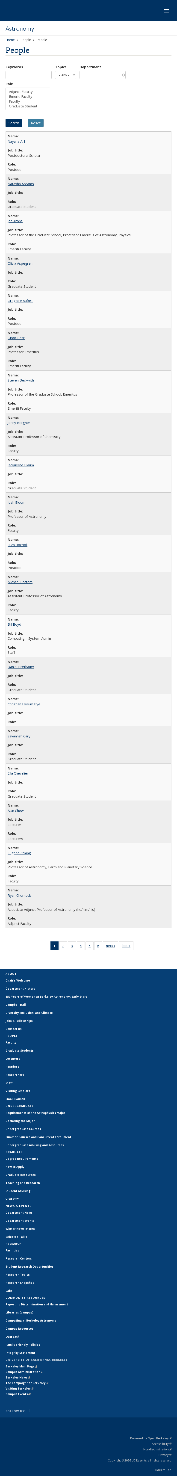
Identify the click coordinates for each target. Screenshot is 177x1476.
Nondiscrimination (157, 1449)
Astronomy (20, 28)
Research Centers (19, 1258)
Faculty (28, 101)
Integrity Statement (20, 1353)
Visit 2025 (12, 1199)
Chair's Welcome (18, 980)
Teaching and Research (23, 1183)
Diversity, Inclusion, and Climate (29, 1013)
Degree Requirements (22, 1159)
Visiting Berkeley (19, 1388)
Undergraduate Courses (23, 1129)
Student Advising (18, 1191)
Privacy (165, 1455)
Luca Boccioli (17, 544)
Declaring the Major (20, 1121)
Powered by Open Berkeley (150, 1438)
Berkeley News (18, 1377)
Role (9, 83)
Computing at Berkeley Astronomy (31, 1320)
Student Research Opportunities (29, 1267)
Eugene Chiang (19, 853)
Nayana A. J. (17, 141)
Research (14, 1244)
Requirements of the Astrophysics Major (35, 1113)
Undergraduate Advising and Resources (35, 1145)
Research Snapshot (20, 1283)
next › (112, 946)
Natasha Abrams (21, 183)
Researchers (15, 1075)
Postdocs (12, 1067)
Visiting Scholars (18, 1091)
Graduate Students (20, 1051)
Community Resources (25, 1298)
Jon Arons (15, 221)
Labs (9, 1291)
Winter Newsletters (20, 1229)
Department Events (20, 1221)
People (12, 1036)
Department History (20, 989)
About (11, 974)
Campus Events (18, 1394)
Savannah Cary (19, 736)
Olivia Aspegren (20, 263)
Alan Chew (16, 810)
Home (10, 40)
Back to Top (163, 1470)
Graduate (14, 1152)
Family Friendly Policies (23, 1345)
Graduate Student (28, 106)
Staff (9, 1083)
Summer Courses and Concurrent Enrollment (38, 1137)
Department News (19, 1213)
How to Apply (15, 1167)
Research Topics (18, 1275)
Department (90, 67)
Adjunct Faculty (28, 91)
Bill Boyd (14, 624)
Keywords (14, 67)
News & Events (18, 1206)
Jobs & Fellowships (19, 1021)
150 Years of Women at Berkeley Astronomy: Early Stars (46, 997)
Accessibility (161, 1444)
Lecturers (13, 1059)
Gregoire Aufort (20, 300)
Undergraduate (20, 1106)
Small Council (15, 1099)
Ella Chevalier (18, 773)
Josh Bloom (16, 502)
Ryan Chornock (19, 895)
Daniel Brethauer (21, 666)
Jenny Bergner (19, 422)
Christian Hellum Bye (24, 704)
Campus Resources (19, 1329)
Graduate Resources (21, 1175)
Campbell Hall (16, 1005)
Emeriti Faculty (28, 96)
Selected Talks (16, 1237)
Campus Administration (24, 1372)
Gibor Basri (16, 337)
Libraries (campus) (19, 1312)
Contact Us (14, 1029)
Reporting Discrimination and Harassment (37, 1304)
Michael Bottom (20, 582)
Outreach (13, 1337)
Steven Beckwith (21, 380)
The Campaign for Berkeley (27, 1383)
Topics (61, 67)
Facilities (12, 1250)
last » (127, 946)
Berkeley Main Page (21, 1366)
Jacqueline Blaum (21, 465)
